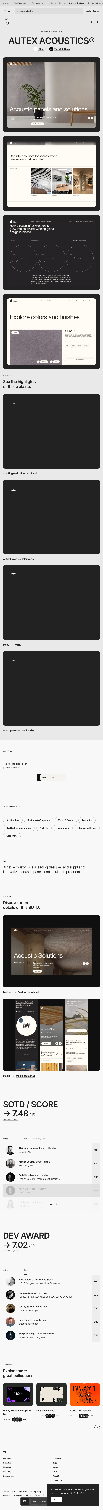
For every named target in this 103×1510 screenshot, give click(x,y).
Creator (35, 1501)
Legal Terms (22, 1491)
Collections (7, 1463)
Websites (7, 1458)
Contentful (11, 835)
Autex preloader (12, 730)
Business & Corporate (38, 820)
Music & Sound (66, 820)
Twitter (37, 1495)
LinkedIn (28, 1495)
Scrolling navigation (14, 473)
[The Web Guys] (59, 49)
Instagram (18, 1495)
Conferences (8, 1476)
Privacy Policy (35, 1491)
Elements (7, 1467)
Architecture (12, 820)
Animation (87, 820)
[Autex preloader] (51, 688)
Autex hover (10, 559)
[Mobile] (51, 1035)
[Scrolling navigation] (51, 431)
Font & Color (46, 1501)
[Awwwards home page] (25, 1501)
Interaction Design (86, 828)
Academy (57, 1458)
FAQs (55, 1472)
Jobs (55, 1463)
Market (56, 1467)
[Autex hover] (51, 517)
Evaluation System (10, 1119)
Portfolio (44, 828)
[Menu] (51, 602)
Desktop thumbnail (28, 992)
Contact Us (57, 1480)
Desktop (7, 992)
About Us (56, 1476)
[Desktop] (51, 951)
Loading (30, 730)
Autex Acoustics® (52, 40)
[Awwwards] (9, 11)
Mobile (6, 1075)
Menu (6, 644)
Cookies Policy (9, 1491)
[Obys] (39, 49)
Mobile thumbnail (25, 1076)
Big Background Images (18, 828)
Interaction (28, 559)
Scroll (33, 473)
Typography (62, 828)
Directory (7, 1472)
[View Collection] (18, 1394)
